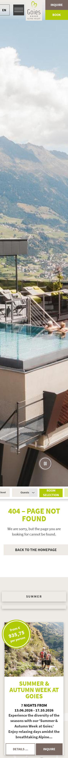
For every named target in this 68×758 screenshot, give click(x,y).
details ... (20, 749)
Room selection (51, 493)
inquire (49, 749)
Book (56, 15)
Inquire (57, 5)
